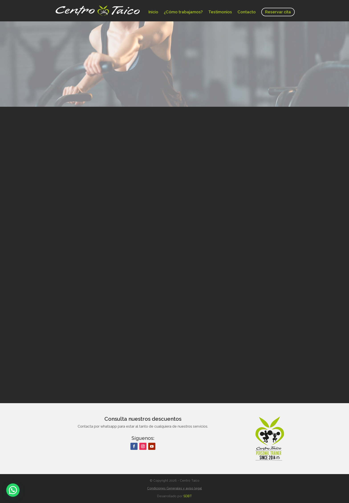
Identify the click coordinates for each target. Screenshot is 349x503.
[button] (13, 490)
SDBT (187, 496)
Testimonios (220, 12)
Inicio (153, 12)
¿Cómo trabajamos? (183, 12)
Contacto (246, 12)
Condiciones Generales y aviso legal (174, 488)
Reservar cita (278, 12)
